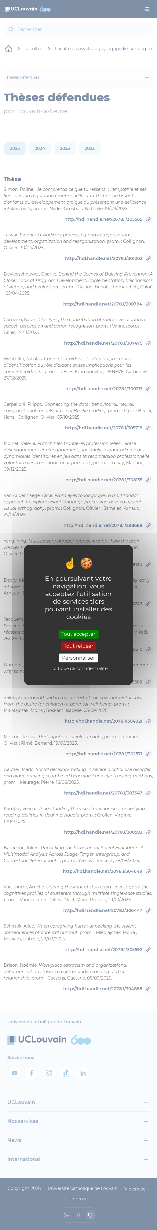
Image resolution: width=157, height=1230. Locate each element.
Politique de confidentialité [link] (78, 668)
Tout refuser (78, 646)
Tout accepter (78, 634)
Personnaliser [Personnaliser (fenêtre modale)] (78, 658)
